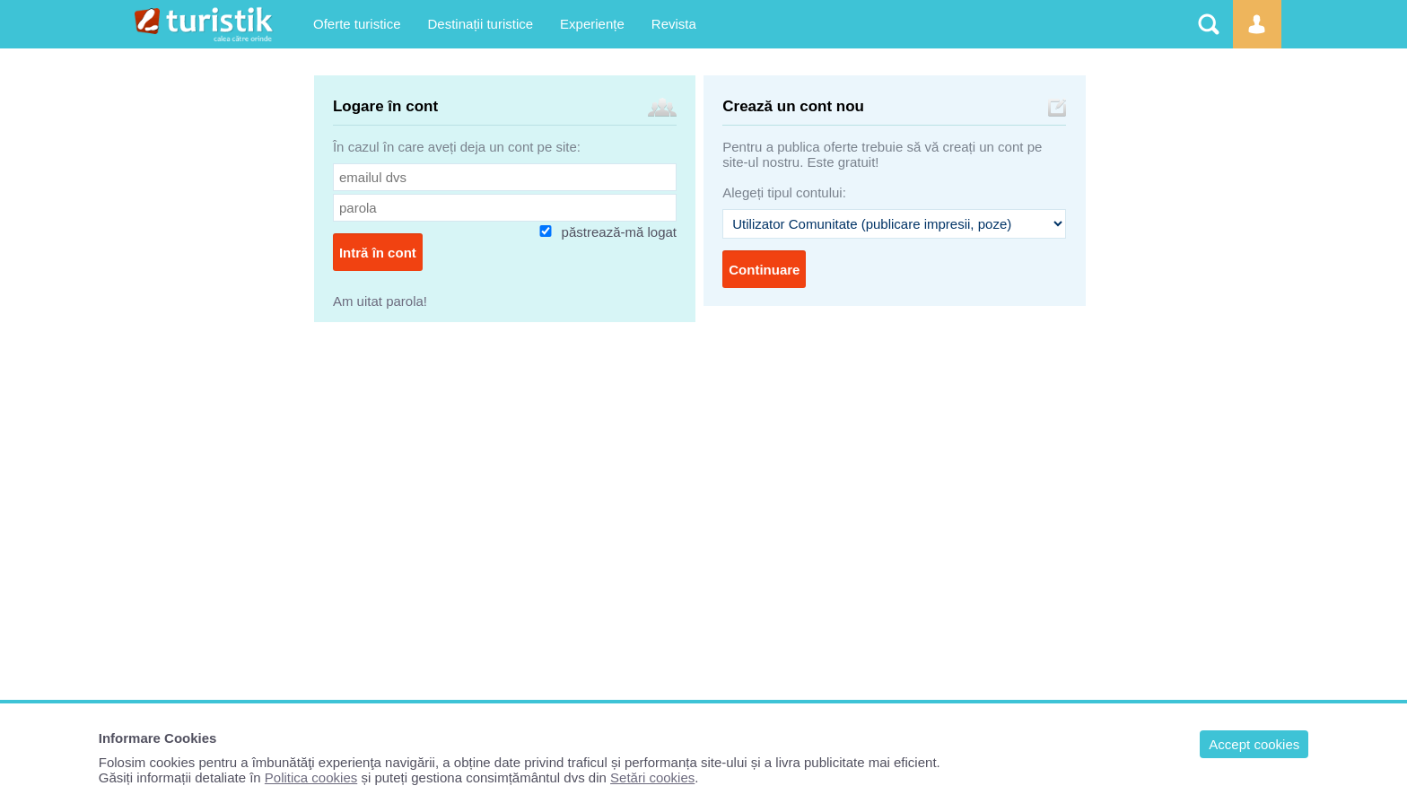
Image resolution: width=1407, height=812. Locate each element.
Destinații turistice (481, 23)
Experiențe (592, 23)
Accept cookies (1254, 744)
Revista (673, 23)
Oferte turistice (357, 23)
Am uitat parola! (380, 301)
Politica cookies (311, 777)
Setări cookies (652, 777)
